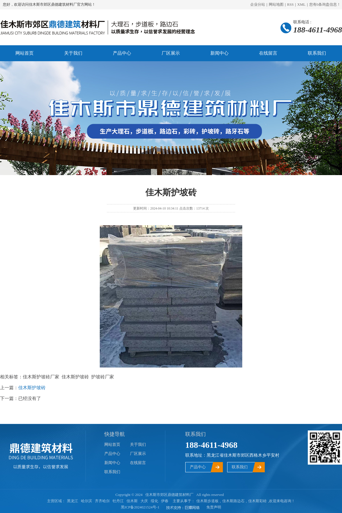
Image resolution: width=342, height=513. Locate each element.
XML (301, 4)
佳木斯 (132, 501)
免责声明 (213, 507)
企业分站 (257, 4)
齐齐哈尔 (102, 501)
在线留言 (268, 53)
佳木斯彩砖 (257, 501)
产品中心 (122, 53)
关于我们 (73, 53)
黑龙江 (72, 501)
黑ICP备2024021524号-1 (140, 507)
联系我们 (317, 53)
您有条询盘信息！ (325, 4)
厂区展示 (171, 53)
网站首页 (24, 53)
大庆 (144, 501)
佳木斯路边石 (233, 501)
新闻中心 (219, 53)
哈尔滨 (86, 501)
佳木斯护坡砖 (32, 387)
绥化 (154, 501)
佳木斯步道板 (207, 501)
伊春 (164, 501)
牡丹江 (118, 501)
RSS (290, 4)
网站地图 (276, 4)
